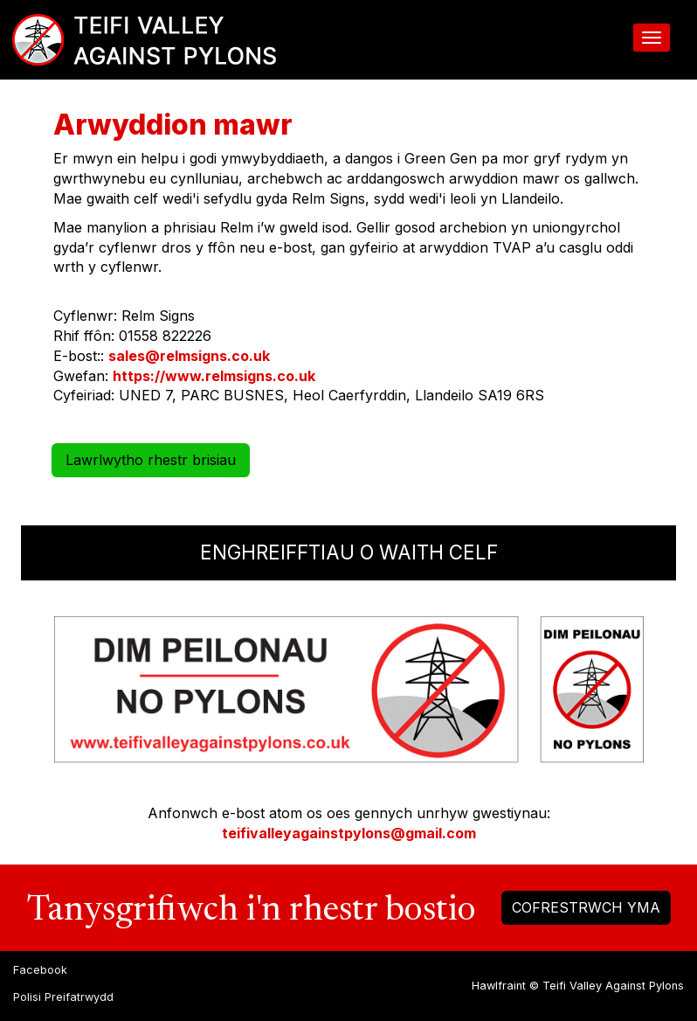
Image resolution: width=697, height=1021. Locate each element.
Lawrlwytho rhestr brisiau (151, 460)
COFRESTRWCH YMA (586, 907)
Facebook (40, 969)
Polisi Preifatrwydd (63, 997)
